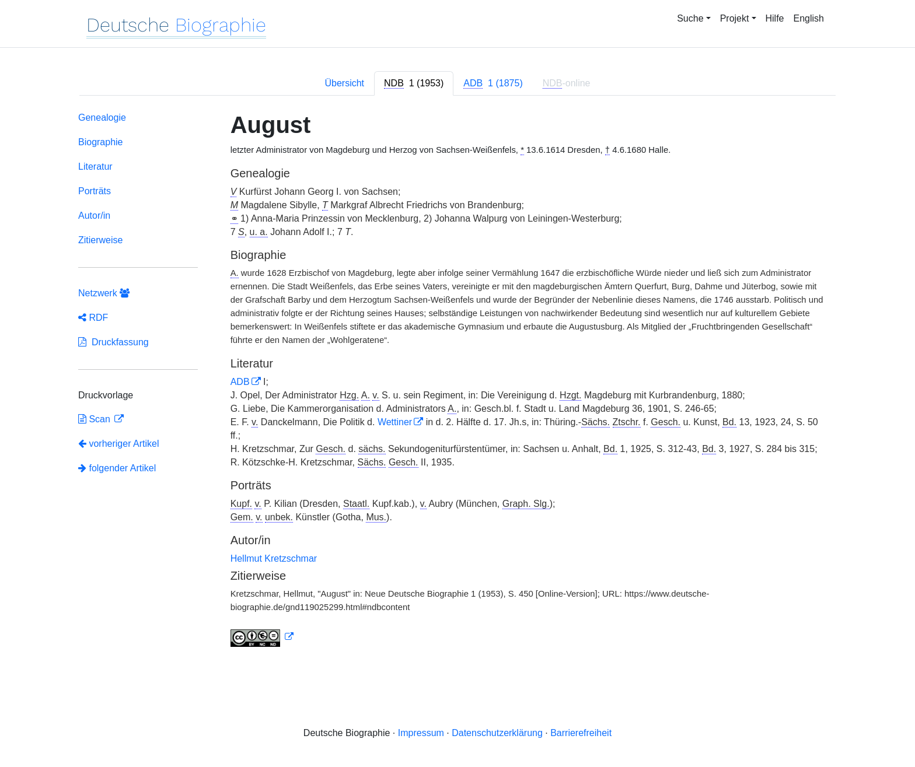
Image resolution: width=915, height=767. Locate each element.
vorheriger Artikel (118, 444)
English (809, 18)
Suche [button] (690, 18)
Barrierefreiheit (581, 733)
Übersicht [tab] (344, 83)
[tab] (413, 83)
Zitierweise (100, 240)
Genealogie (102, 117)
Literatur (95, 166)
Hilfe (775, 18)
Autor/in (94, 215)
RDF (93, 318)
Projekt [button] (734, 18)
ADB (240, 382)
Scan (95, 419)
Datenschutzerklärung (497, 733)
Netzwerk (104, 293)
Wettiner (395, 422)
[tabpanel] (457, 381)
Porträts (94, 191)
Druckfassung (113, 342)
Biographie (100, 142)
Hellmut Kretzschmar (274, 558)
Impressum (421, 733)
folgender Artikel (117, 468)
